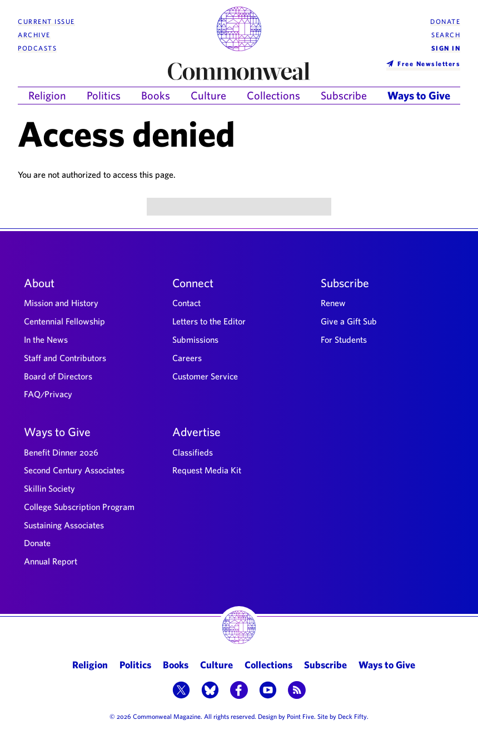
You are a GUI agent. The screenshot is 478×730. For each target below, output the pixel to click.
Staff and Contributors (65, 358)
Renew (333, 303)
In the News (46, 339)
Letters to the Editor (209, 321)
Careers (187, 358)
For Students (344, 339)
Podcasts (37, 48)
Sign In (446, 48)
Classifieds (192, 452)
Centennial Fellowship (64, 321)
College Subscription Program (79, 507)
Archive (34, 34)
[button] (181, 691)
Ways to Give (418, 95)
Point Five (300, 716)
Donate (445, 21)
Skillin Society (49, 488)
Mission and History (61, 303)
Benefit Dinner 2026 (61, 452)
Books (155, 95)
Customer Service (205, 376)
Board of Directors (58, 376)
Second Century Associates (74, 470)
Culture (208, 95)
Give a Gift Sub (349, 321)
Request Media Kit (206, 470)
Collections (273, 95)
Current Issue (46, 21)
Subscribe (344, 95)
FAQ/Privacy (48, 394)
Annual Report (50, 561)
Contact (186, 303)
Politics (104, 95)
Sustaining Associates (64, 525)
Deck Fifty (352, 716)
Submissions (195, 339)
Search (445, 34)
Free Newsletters (428, 63)
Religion (47, 95)
